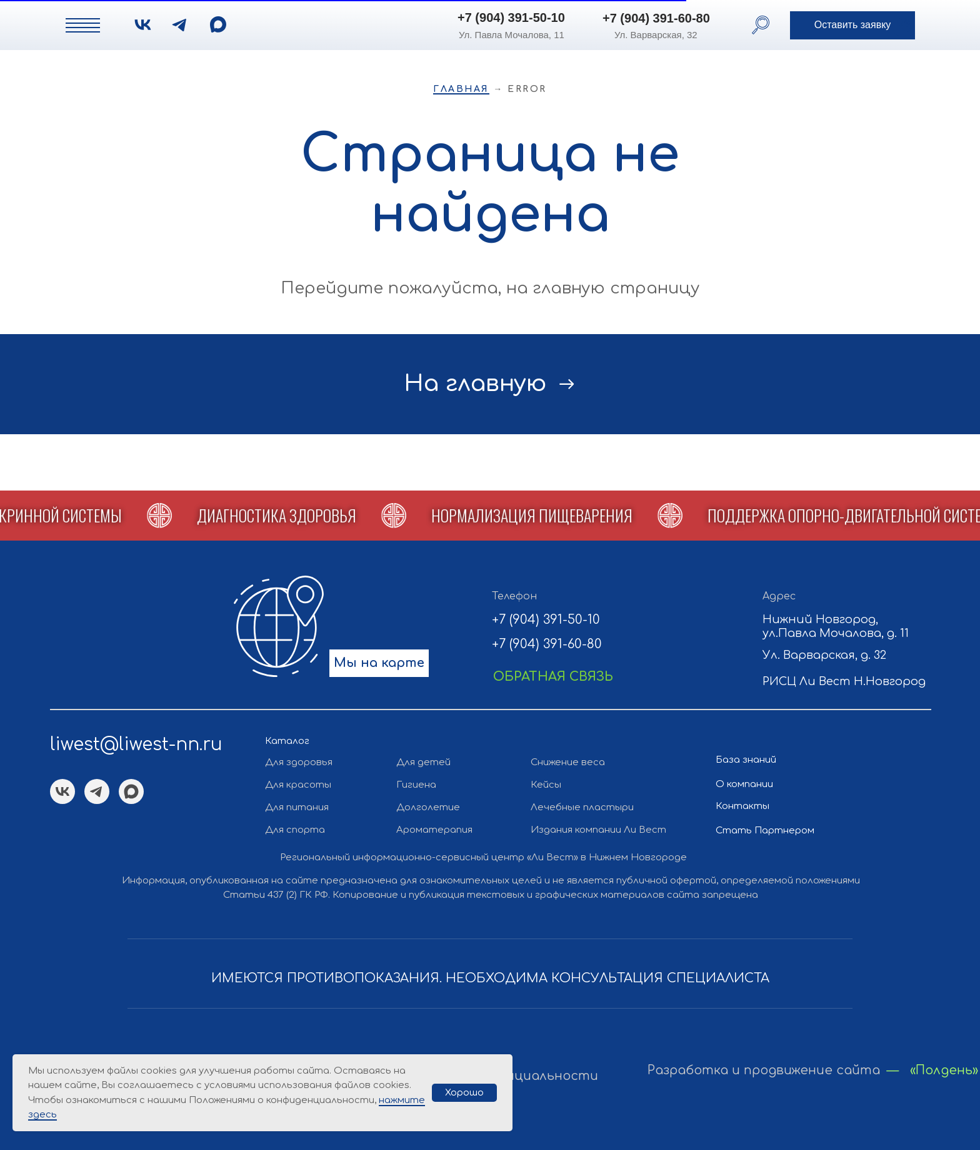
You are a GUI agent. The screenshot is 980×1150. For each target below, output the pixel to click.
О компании (744, 784)
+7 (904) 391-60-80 (656, 18)
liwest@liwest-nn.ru (136, 745)
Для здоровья (298, 762)
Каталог (287, 741)
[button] (852, 25)
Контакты (742, 806)
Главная (461, 89)
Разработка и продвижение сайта (764, 1070)
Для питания (297, 807)
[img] (218, 24)
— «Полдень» (932, 1070)
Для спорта (295, 830)
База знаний (746, 760)
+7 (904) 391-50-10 (511, 17)
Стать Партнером (765, 830)
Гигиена (416, 785)
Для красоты (298, 785)
